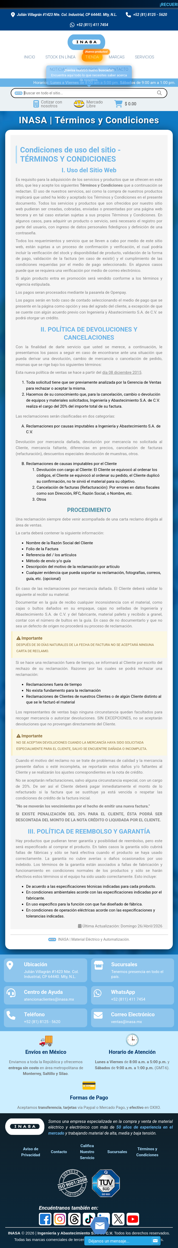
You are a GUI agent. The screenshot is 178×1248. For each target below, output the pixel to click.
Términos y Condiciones (147, 1152)
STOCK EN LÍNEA (60, 57)
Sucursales (117, 1151)
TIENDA (93, 56)
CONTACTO (118, 69)
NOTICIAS (58, 69)
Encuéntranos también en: (68, 1208)
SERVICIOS (144, 57)
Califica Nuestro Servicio (87, 1151)
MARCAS (116, 57)
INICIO (29, 57)
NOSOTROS (88, 69)
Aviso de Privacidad (30, 1152)
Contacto (59, 1151)
